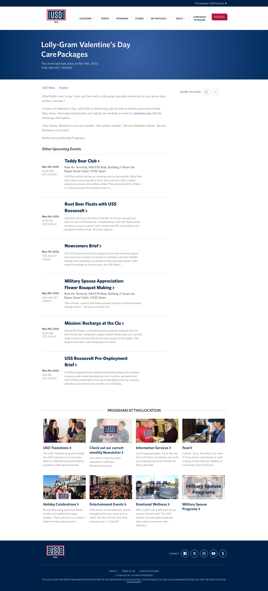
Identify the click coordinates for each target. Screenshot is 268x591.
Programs (122, 18)
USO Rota (48, 88)
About (181, 18)
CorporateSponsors (199, 18)
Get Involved (160, 18)
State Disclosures (149, 571)
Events (105, 18)
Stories (139, 18)
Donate (219, 17)
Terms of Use (128, 571)
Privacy (113, 571)
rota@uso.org (141, 113)
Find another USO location (211, 3)
